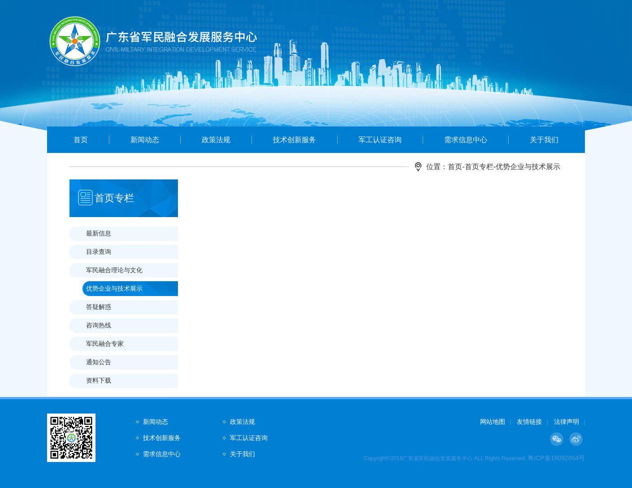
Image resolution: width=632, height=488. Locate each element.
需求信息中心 (465, 140)
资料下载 (98, 380)
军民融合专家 (105, 343)
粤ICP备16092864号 (556, 458)
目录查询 (98, 251)
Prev (43, 79)
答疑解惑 (98, 306)
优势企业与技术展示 (114, 288)
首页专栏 (479, 166)
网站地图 (492, 421)
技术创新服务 (294, 140)
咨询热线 (98, 325)
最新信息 (98, 233)
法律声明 (566, 421)
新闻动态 (144, 140)
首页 (81, 140)
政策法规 (216, 140)
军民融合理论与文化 (114, 270)
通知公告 (98, 362)
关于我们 (544, 140)
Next (589, 79)
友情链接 (529, 421)
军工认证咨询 (380, 140)
